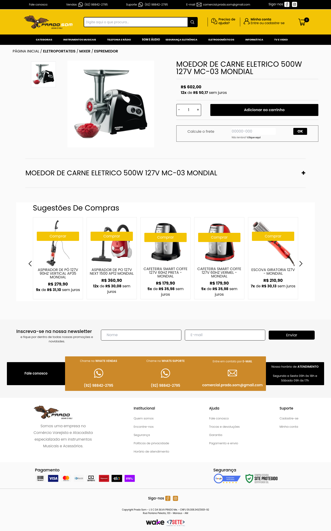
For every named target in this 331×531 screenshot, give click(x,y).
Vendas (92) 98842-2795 (87, 4)
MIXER (85, 51)
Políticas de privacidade (151, 443)
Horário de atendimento (151, 451)
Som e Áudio (151, 39)
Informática (254, 39)
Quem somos (144, 418)
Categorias (44, 39)
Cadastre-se (289, 418)
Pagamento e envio (223, 443)
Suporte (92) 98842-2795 (147, 4)
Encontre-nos (144, 426)
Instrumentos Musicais (79, 39)
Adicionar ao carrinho (264, 110)
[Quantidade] (188, 110)
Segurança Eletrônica (181, 39)
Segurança (142, 435)
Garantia (215, 435)
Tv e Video (281, 39)
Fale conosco (219, 418)
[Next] (300, 263)
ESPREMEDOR (106, 51)
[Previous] (30, 263)
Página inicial (26, 51)
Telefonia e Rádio (119, 39)
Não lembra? (246, 137)
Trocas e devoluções (224, 426)
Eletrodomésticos (221, 39)
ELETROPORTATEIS (59, 51)
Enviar (291, 335)
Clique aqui (254, 137)
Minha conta (289, 426)
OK (300, 131)
